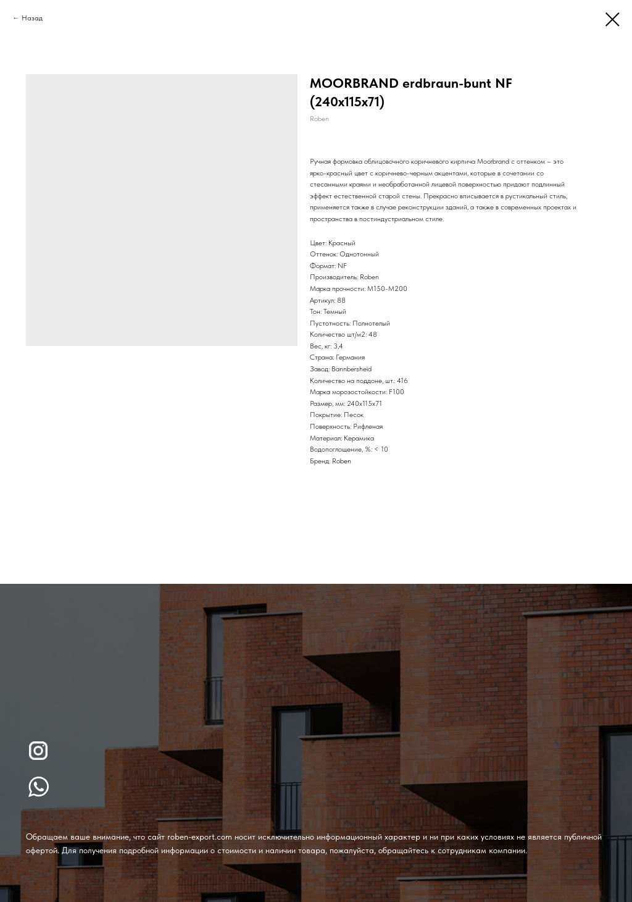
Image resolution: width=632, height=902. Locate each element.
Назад (32, 18)
